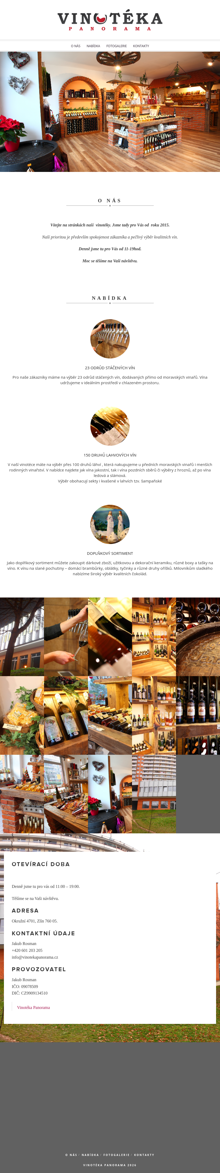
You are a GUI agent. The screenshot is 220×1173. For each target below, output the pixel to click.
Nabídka (93, 46)
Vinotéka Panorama (33, 1007)
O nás (75, 46)
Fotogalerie (116, 46)
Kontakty (141, 46)
